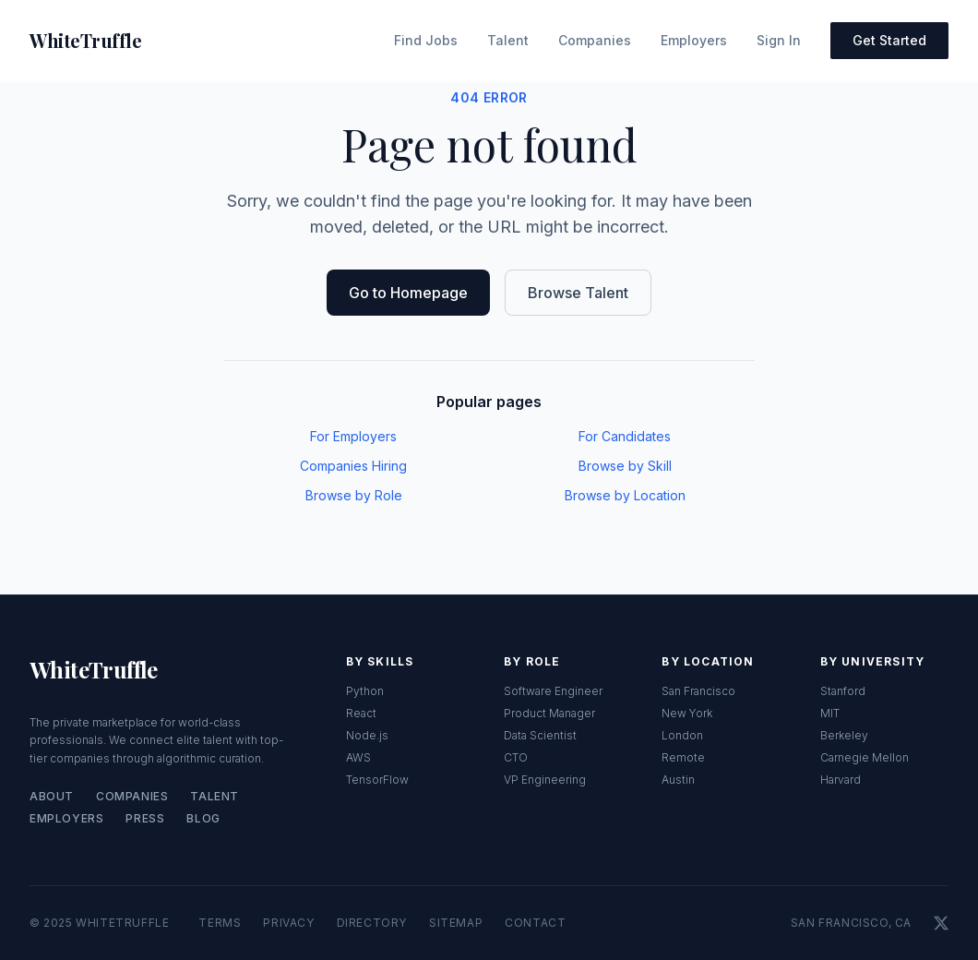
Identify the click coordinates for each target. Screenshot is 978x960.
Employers (694, 40)
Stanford (842, 691)
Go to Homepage (408, 292)
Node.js (367, 735)
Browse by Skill (625, 466)
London (682, 735)
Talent (508, 40)
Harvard (840, 779)
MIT (830, 713)
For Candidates (624, 436)
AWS (358, 757)
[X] (941, 923)
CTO (516, 757)
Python (365, 691)
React (361, 713)
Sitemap (456, 923)
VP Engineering (545, 779)
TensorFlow (377, 779)
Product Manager (549, 713)
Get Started (889, 40)
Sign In (779, 40)
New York (687, 713)
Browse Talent (578, 292)
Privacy (288, 923)
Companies (594, 40)
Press (144, 818)
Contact (535, 923)
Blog (203, 818)
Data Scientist (540, 735)
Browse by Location (625, 495)
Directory (372, 923)
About (52, 796)
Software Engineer (553, 691)
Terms (219, 923)
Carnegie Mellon (864, 757)
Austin (678, 779)
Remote (683, 757)
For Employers (353, 436)
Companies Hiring (353, 466)
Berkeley (844, 735)
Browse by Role (353, 495)
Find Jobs (426, 40)
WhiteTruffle (94, 669)
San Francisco (698, 691)
